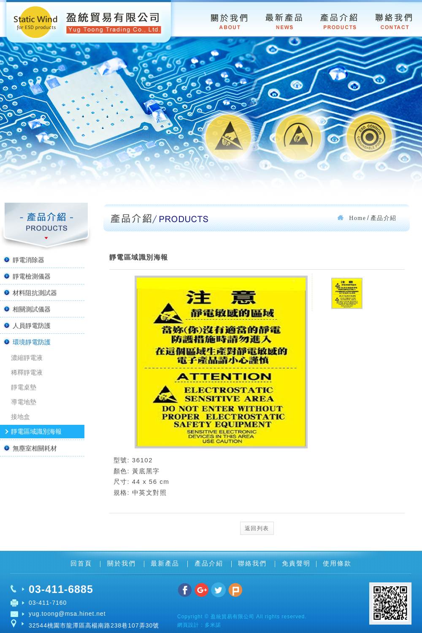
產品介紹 (210, 563)
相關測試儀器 (26, 309)
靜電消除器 (23, 259)
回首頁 (82, 563)
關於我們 (122, 563)
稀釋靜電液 (27, 372)
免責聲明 (296, 563)
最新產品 (166, 563)
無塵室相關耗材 (29, 448)
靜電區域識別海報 (36, 431)
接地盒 (20, 416)
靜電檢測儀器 (26, 276)
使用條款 (337, 563)
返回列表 (257, 528)
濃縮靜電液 (27, 357)
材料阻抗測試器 (29, 292)
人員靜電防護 (26, 325)
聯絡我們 (253, 563)
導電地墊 (23, 401)
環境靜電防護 (26, 341)
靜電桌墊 (23, 387)
